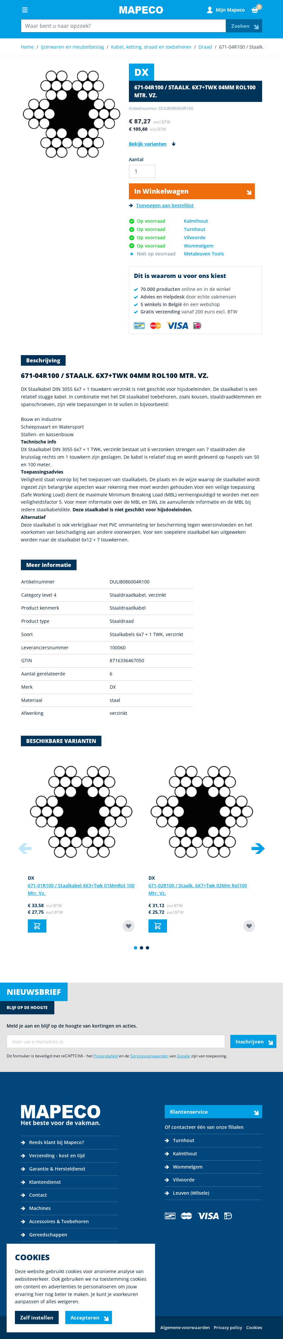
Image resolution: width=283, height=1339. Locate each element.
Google (183, 1056)
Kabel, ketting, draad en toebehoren (151, 47)
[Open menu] (25, 10)
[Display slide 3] (147, 948)
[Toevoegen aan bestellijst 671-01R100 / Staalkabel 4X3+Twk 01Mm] (129, 926)
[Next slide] (258, 848)
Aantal (136, 159)
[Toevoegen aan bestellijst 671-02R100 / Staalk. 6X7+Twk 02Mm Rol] (249, 926)
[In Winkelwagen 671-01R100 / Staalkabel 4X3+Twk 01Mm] (37, 926)
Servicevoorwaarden (149, 1056)
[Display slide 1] (136, 948)
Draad (205, 47)
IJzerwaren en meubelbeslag (72, 47)
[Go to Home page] (141, 10)
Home (27, 47)
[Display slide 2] (141, 948)
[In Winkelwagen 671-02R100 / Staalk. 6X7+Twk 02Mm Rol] (157, 926)
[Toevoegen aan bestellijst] (161, 205)
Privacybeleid (105, 1056)
